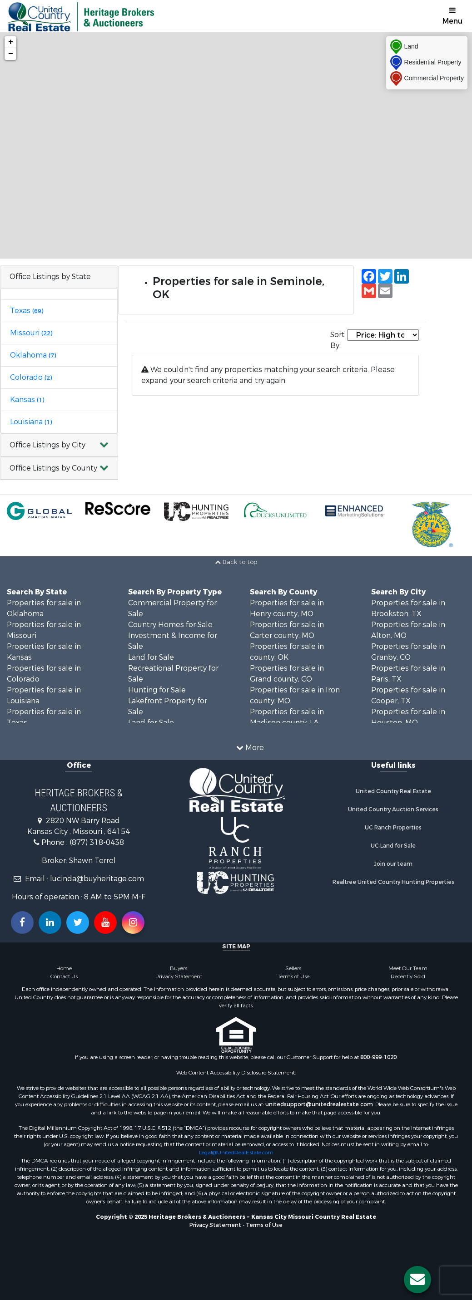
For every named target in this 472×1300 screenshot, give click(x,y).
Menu (452, 16)
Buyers (178, 968)
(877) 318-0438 (97, 842)
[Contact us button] (417, 1279)
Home (64, 968)
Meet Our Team (407, 968)
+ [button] (10, 42)
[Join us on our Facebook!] (22, 922)
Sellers (293, 968)
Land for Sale (151, 657)
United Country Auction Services (393, 809)
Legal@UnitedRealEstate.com (236, 1152)
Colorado (31, 377)
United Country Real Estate (393, 791)
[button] (59, 445)
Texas (26, 310)
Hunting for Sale (157, 690)
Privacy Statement (178, 976)
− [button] (10, 54)
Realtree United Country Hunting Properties (393, 882)
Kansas (27, 399)
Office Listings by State (50, 276)
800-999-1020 (378, 1057)
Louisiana (31, 422)
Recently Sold (408, 976)
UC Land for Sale (393, 845)
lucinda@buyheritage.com (97, 878)
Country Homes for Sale (170, 624)
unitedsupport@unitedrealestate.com (319, 1104)
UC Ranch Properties (393, 827)
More (250, 747)
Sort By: (337, 340)
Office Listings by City (47, 445)
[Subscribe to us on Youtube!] (105, 922)
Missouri (31, 333)
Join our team (393, 864)
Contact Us (64, 976)
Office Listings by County (53, 468)
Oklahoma (33, 355)
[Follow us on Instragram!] (133, 922)
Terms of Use (293, 976)
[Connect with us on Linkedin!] (50, 922)
